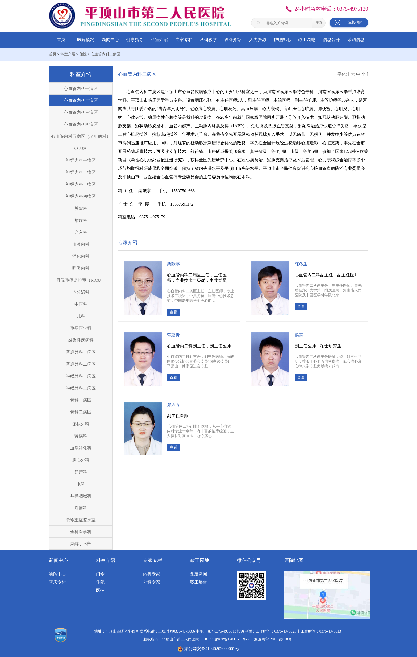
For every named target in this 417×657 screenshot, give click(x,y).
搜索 (319, 22)
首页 (61, 39)
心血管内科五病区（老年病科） (81, 136)
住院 (83, 54)
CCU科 (80, 148)
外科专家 (151, 582)
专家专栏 (184, 39)
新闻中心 (110, 39)
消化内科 (80, 256)
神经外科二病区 (81, 388)
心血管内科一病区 (81, 88)
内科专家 (151, 574)
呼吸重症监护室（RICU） (81, 280)
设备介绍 (232, 39)
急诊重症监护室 (81, 520)
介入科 (80, 232)
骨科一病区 (80, 400)
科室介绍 (159, 39)
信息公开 (331, 39)
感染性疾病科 (81, 340)
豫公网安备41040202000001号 (211, 648)
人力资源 (257, 39)
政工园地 (306, 39)
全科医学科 (80, 531)
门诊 (100, 574)
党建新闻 (198, 574)
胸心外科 (80, 460)
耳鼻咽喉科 (80, 496)
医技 (100, 590)
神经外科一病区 (81, 376)
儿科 (81, 316)
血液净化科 (80, 448)
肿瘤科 (80, 208)
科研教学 (208, 39)
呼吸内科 (80, 268)
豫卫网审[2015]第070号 (273, 639)
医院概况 (85, 39)
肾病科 (80, 436)
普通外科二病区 (81, 364)
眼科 (81, 484)
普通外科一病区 (81, 352)
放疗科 (80, 220)
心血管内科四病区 (81, 124)
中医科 (80, 304)
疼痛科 (80, 508)
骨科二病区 (80, 412)
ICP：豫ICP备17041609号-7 (227, 639)
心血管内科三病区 (81, 112)
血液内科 (80, 244)
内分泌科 (80, 292)
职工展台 (198, 582)
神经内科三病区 (81, 184)
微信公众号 (249, 560)
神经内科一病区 (81, 160)
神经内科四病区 (81, 196)
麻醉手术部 (80, 543)
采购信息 (355, 39)
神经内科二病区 (81, 172)
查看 (173, 312)
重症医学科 (80, 328)
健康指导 (134, 39)
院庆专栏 (57, 582)
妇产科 (80, 472)
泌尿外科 (80, 424)
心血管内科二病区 (105, 54)
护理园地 (282, 39)
